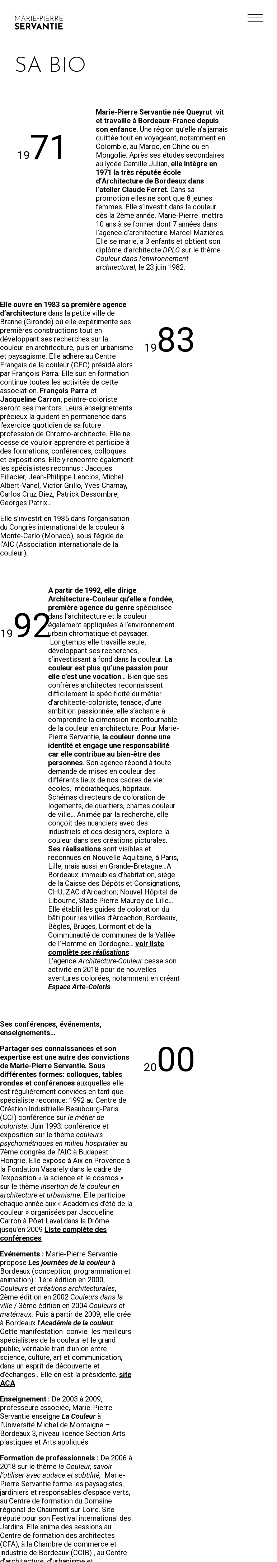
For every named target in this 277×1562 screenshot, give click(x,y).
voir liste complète (106, 948)
